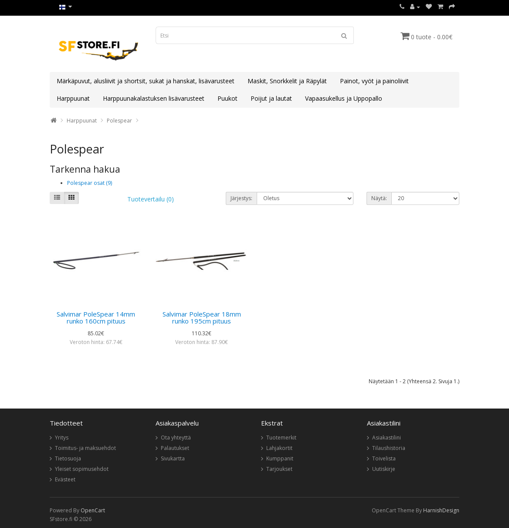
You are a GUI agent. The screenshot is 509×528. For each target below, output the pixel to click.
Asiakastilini (386, 437)
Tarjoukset (279, 469)
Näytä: (379, 198)
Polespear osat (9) (89, 183)
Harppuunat (73, 98)
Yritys (61, 437)
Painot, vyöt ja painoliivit (374, 81)
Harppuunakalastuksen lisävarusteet (153, 98)
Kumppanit (279, 458)
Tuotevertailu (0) (150, 199)
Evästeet (65, 479)
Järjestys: (241, 198)
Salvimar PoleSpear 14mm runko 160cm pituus (96, 318)
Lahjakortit (279, 448)
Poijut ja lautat (271, 98)
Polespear (119, 120)
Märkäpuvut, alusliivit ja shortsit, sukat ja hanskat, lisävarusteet (145, 81)
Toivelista (384, 458)
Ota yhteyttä (176, 437)
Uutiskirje (383, 469)
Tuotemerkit (281, 437)
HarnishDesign (441, 510)
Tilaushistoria (388, 448)
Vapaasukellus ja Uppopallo (343, 98)
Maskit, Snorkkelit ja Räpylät (287, 81)
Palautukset (175, 448)
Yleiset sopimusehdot (82, 469)
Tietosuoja (68, 458)
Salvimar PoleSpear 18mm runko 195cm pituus (202, 318)
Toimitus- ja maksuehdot (85, 448)
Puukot (227, 98)
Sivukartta (173, 458)
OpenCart (93, 510)
